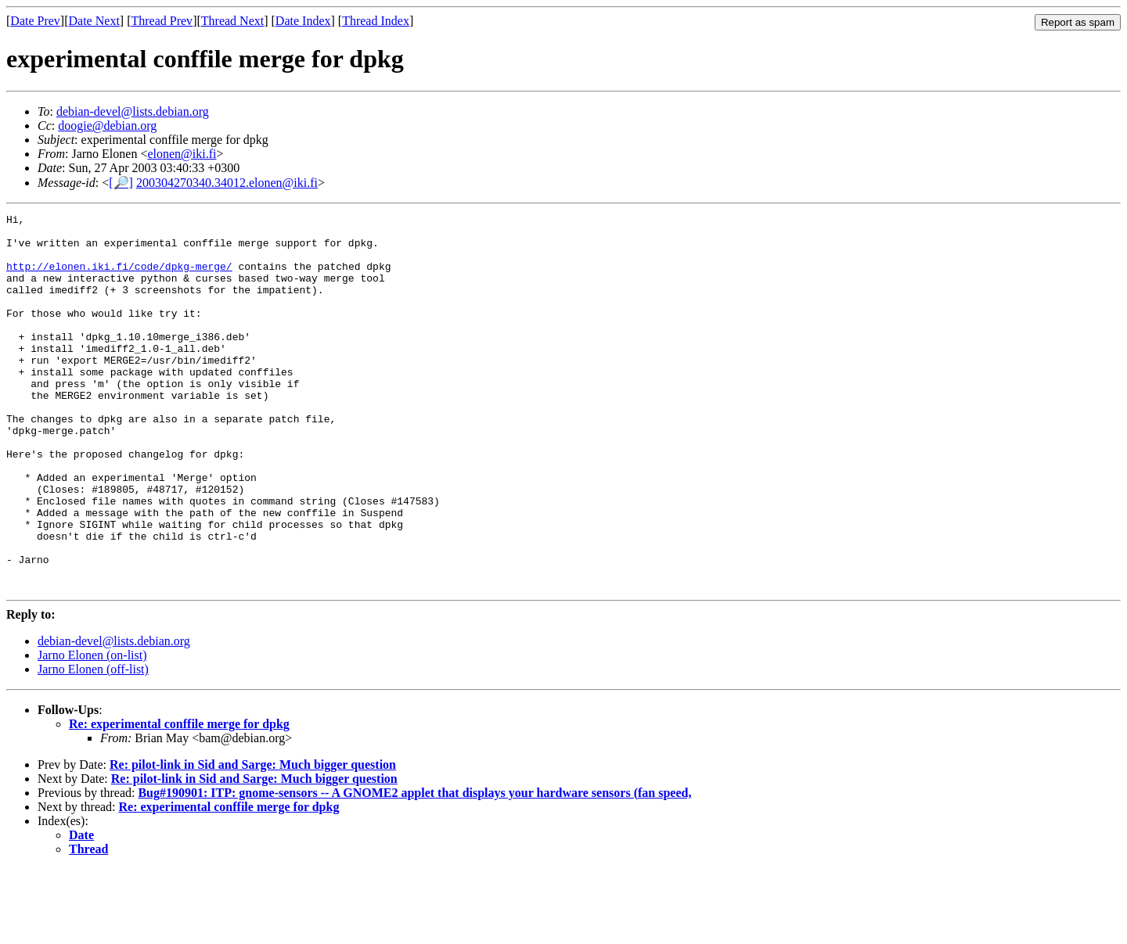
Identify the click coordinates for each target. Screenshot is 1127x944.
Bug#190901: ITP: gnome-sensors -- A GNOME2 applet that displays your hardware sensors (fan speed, (414, 867)
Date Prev (35, 20)
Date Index (303, 20)
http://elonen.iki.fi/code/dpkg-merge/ (119, 278)
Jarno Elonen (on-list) (92, 730)
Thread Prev (162, 20)
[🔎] (121, 182)
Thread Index (375, 20)
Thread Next (232, 20)
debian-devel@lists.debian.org (132, 111)
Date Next (94, 20)
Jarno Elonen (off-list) (93, 744)
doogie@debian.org (107, 125)
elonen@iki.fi (181, 153)
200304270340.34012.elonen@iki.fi (227, 182)
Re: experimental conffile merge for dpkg (179, 799)
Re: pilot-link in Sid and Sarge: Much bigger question (253, 839)
